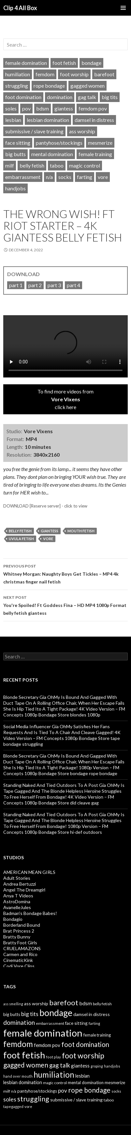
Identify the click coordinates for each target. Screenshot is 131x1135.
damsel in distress (94, 120)
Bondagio (12, 919)
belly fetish (32, 165)
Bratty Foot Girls (20, 942)
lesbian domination (48, 120)
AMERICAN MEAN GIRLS (29, 872)
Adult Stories (16, 878)
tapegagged (13, 1106)
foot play (53, 1057)
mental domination (52, 154)
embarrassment (22, 177)
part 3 (54, 285)
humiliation (17, 74)
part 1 (15, 285)
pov (26, 108)
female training (95, 154)
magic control (84, 165)
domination (59, 97)
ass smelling (13, 1004)
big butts (15, 154)
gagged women (87, 85)
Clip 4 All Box (20, 7)
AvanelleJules (17, 907)
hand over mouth (18, 1076)
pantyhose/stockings (59, 143)
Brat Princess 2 (18, 931)
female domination (26, 63)
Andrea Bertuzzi (19, 884)
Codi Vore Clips (19, 966)
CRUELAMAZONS (22, 948)
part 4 (73, 285)
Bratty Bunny (16, 936)
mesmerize (100, 143)
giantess (63, 108)
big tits (110, 97)
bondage (91, 63)
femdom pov (93, 108)
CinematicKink (18, 960)
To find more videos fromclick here (65, 399)
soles (11, 108)
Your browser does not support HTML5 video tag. (65, 346)
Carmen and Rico (20, 954)
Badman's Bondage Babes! (30, 913)
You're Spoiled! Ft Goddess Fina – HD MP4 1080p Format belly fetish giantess (65, 605)
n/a (49, 177)
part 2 (35, 285)
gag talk (87, 97)
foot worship (74, 74)
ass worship (82, 131)
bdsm (42, 108)
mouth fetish (81, 531)
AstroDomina (16, 901)
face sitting (17, 143)
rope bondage (49, 85)
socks (64, 177)
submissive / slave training (34, 131)
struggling (16, 85)
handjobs (15, 188)
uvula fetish (21, 539)
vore (103, 177)
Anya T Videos (18, 895)
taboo (57, 165)
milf (9, 165)
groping (97, 1066)
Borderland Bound (21, 925)
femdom (45, 74)
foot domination (23, 97)
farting (84, 177)
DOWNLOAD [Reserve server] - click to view (45, 506)
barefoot (104, 74)
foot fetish (64, 63)
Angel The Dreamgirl (24, 889)
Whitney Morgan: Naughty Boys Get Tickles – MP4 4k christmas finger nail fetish (65, 573)
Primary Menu (123, 8)
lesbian (13, 120)
